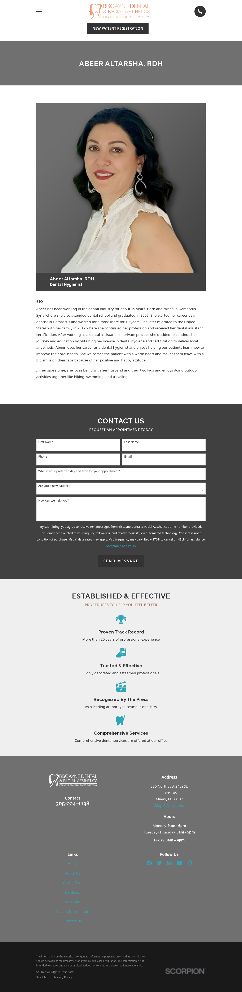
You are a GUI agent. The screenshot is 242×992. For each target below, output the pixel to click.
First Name (45, 442)
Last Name (131, 442)
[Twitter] (159, 863)
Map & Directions (169, 805)
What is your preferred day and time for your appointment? (79, 471)
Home (73, 863)
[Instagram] (189, 863)
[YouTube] (179, 863)
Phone (42, 456)
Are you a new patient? (54, 486)
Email (128, 456)
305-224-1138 (72, 803)
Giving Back (72, 882)
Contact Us (73, 920)
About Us (72, 873)
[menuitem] (42, 977)
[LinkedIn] (169, 863)
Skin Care (72, 901)
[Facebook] (149, 863)
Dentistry (72, 892)
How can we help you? (53, 500)
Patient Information (72, 911)
